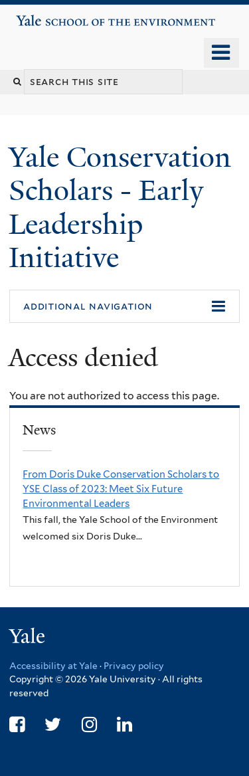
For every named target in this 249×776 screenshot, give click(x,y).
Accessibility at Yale (53, 665)
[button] (124, 306)
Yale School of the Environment (54, 16)
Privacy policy (134, 665)
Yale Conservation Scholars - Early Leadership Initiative (120, 207)
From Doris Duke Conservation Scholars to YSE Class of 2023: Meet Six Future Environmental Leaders (121, 489)
